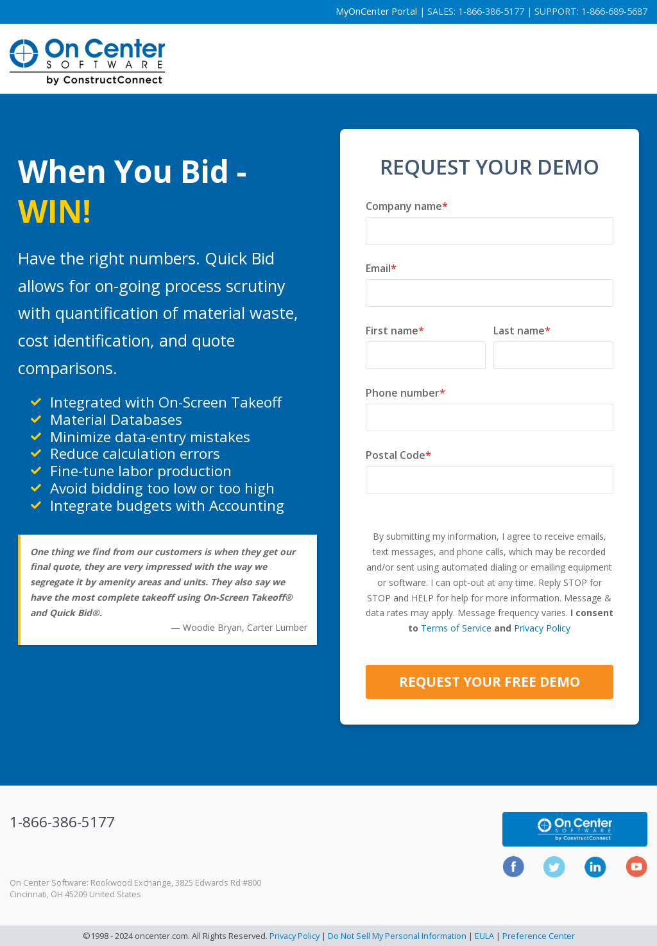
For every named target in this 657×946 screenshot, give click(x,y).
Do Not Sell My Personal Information (397, 936)
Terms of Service (456, 628)
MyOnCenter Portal (376, 11)
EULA (484, 936)
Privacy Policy (542, 628)
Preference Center (538, 936)
